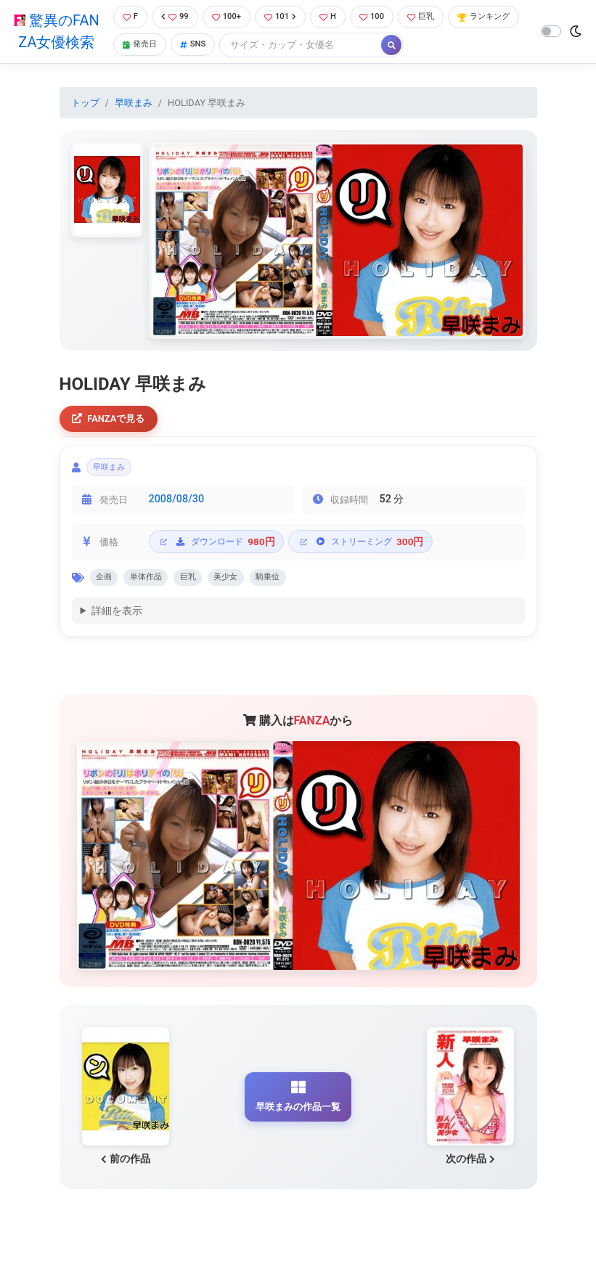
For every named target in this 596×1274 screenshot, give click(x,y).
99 (174, 17)
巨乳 (436, 17)
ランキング (148, 46)
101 (286, 17)
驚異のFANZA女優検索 (54, 32)
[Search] (388, 47)
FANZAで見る (113, 422)
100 (384, 17)
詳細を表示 (116, 624)
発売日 (221, 46)
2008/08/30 (177, 508)
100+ (228, 17)
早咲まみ (133, 104)
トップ (85, 104)
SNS (278, 46)
